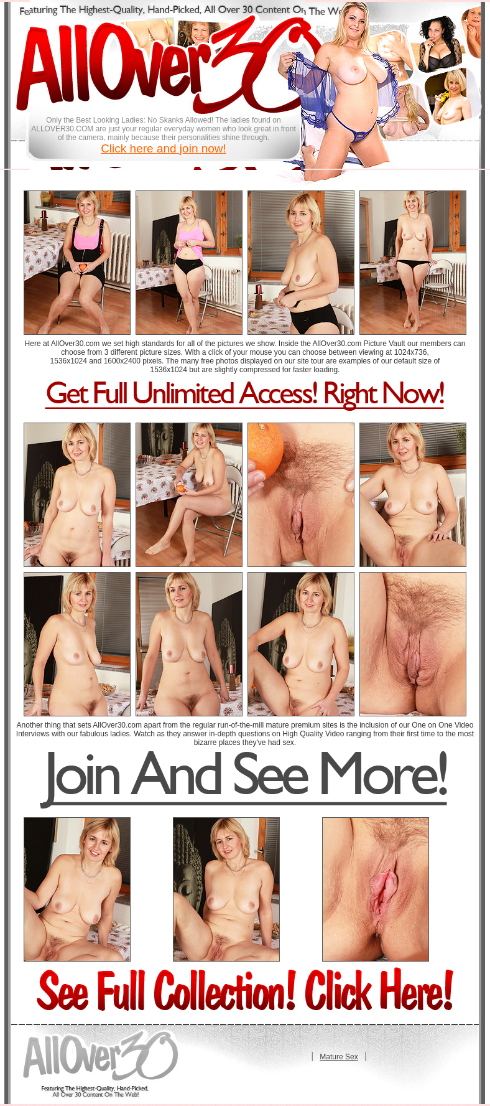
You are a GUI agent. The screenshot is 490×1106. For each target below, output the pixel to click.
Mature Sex (339, 1056)
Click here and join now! (163, 148)
